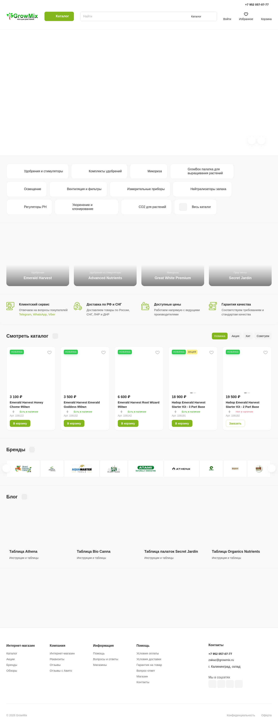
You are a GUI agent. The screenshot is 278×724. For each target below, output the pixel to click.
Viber (51, 314)
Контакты (142, 682)
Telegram (25, 314)
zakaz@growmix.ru (221, 660)
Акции (10, 659)
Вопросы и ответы (105, 659)
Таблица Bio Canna (93, 552)
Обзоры (11, 670)
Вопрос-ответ (145, 670)
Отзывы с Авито (61, 670)
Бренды (11, 665)
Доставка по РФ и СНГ (104, 304)
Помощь (99, 653)
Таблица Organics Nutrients (236, 552)
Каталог (11, 653)
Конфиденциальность (241, 715)
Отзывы (55, 665)
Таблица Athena (23, 552)
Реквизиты (57, 659)
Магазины (100, 665)
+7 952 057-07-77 (257, 4)
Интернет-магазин (62, 653)
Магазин (142, 676)
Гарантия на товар (149, 665)
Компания (57, 645)
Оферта (266, 715)
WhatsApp (40, 314)
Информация (103, 645)
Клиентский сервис (34, 304)
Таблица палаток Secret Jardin (171, 552)
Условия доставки (148, 659)
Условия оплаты (147, 653)
